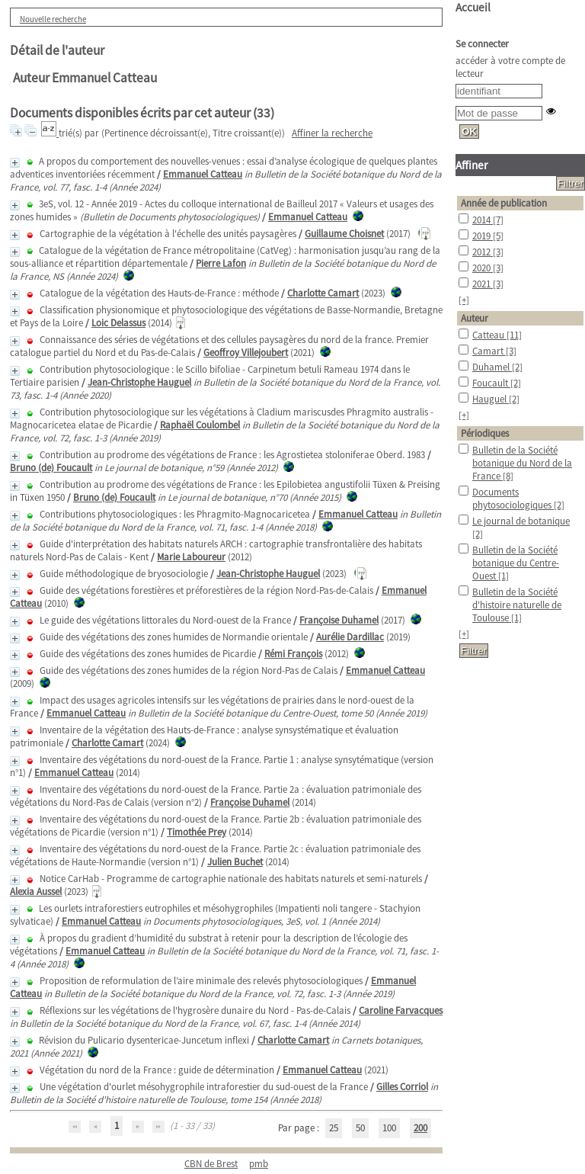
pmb (258, 1163)
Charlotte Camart (323, 293)
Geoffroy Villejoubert (245, 352)
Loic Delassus (118, 322)
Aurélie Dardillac (350, 636)
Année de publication (504, 203)
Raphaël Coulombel (200, 425)
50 (360, 1127)
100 (389, 1127)
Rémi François (293, 653)
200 (420, 1127)
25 (333, 1127)
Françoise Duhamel (339, 620)
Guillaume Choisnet (344, 233)
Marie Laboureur (191, 556)
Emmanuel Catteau (202, 174)
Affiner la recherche (332, 133)
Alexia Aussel (36, 891)
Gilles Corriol (402, 1086)
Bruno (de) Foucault (51, 467)
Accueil (473, 7)
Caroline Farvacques (401, 1010)
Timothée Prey (196, 832)
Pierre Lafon (221, 263)
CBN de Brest (211, 1163)
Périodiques (485, 433)
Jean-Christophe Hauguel (139, 382)
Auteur (474, 318)
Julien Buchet (235, 861)
